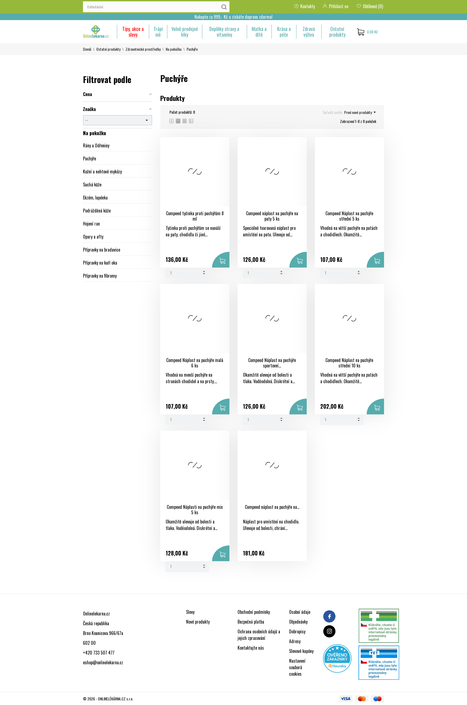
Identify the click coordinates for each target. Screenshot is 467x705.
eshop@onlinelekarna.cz (103, 662)
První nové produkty (360, 112)
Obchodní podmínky (254, 612)
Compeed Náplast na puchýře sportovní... (272, 363)
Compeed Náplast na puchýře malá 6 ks (194, 363)
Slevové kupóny (301, 651)
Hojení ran (91, 223)
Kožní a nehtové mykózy (102, 171)
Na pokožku (94, 132)
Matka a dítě (259, 31)
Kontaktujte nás (251, 647)
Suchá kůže (92, 184)
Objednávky (298, 621)
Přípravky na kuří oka (100, 262)
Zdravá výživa (309, 31)
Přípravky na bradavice (101, 249)
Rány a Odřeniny (96, 145)
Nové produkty (198, 621)
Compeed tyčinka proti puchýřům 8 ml (195, 216)
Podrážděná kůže (97, 210)
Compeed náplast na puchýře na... (272, 507)
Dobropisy (297, 631)
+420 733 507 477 (98, 652)
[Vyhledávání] (156, 6)
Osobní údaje (299, 612)
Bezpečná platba (251, 621)
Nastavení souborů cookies (297, 667)
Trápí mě (158, 31)
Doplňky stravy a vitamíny (224, 31)
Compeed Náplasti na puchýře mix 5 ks (195, 510)
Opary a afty (93, 236)
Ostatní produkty (337, 31)
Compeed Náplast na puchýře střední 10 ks (349, 363)
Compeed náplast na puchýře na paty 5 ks (272, 216)
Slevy (190, 612)
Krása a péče (284, 31)
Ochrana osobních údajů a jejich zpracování (259, 634)
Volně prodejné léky (184, 31)
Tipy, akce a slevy (133, 31)
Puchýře (89, 158)
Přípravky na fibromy (100, 275)
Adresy (294, 641)
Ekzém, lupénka (95, 197)
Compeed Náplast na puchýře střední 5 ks (349, 216)
